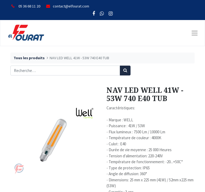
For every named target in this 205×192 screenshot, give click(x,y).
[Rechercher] (125, 70)
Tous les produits (29, 57)
